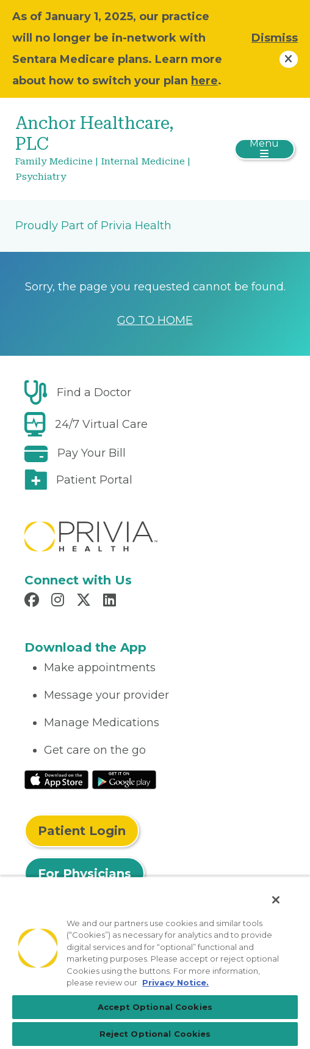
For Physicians (84, 873)
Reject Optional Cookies (155, 1034)
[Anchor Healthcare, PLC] (108, 149)
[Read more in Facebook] (33, 601)
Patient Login (82, 830)
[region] (155, 962)
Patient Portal (94, 480)
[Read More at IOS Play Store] (56, 779)
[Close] (275, 899)
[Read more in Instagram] (59, 601)
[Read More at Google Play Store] (124, 779)
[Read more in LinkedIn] (111, 601)
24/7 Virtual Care (101, 424)
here (204, 80)
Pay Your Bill (91, 453)
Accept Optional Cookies (155, 1007)
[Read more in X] (85, 601)
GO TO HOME (155, 320)
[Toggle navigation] (264, 149)
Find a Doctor (94, 392)
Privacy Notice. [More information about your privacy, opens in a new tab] (175, 982)
